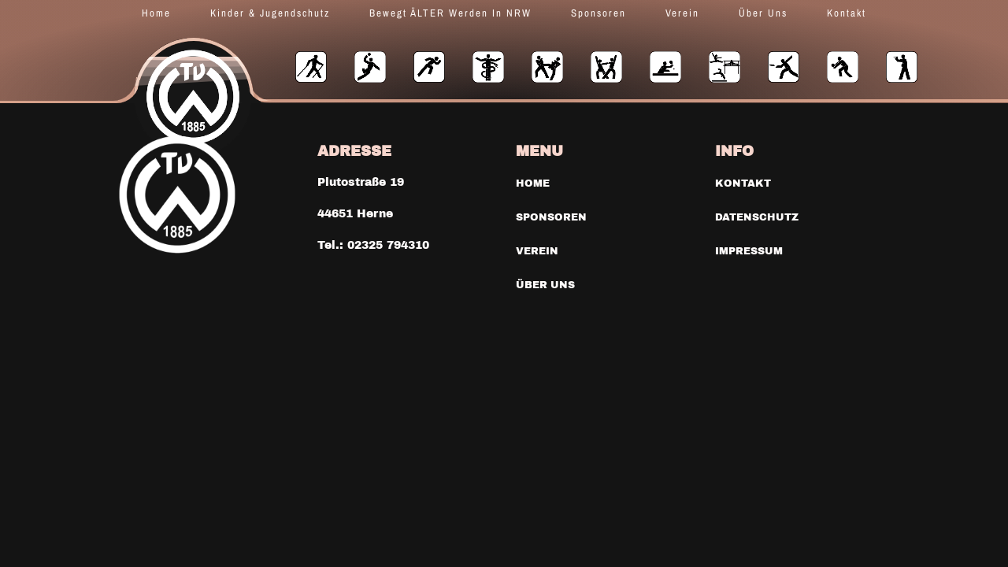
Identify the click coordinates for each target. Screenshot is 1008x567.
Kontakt (846, 13)
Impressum (747, 249)
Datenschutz (754, 216)
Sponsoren (598, 13)
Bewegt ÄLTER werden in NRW (450, 13)
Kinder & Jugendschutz (270, 13)
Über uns (763, 13)
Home (156, 13)
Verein (682, 13)
